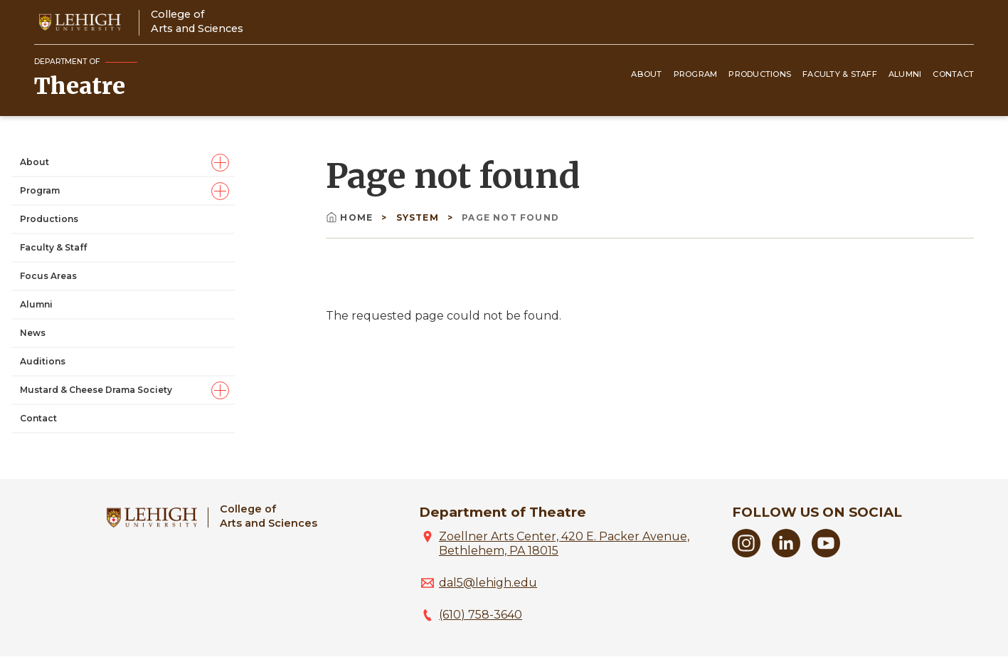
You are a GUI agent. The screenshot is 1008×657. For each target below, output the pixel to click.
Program (696, 74)
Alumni (905, 74)
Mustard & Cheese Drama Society (96, 389)
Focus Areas (48, 275)
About (646, 74)
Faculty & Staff (839, 74)
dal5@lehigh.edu (488, 582)
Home (351, 217)
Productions (759, 74)
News (33, 332)
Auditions (42, 361)
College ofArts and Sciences (197, 21)
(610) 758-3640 (480, 614)
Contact (953, 74)
